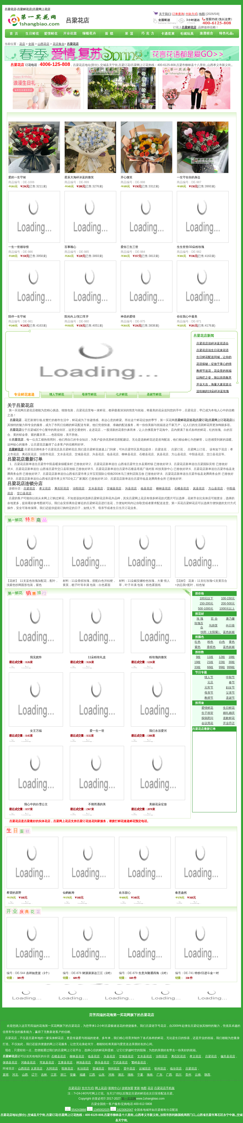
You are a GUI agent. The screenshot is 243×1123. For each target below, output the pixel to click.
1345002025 (98, 1110)
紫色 (198, 647)
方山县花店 (215, 488)
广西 (169, 1074)
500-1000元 (205, 608)
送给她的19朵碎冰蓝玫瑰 (212, 391)
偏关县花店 (228, 1056)
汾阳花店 (79, 488)
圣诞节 (230, 697)
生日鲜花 (33, 33)
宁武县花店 (120, 1062)
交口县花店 (24, 493)
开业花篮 (185, 33)
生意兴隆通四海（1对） (153, 973)
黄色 (232, 642)
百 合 (214, 618)
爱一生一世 (97, 730)
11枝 (210, 657)
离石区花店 (61, 488)
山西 (25, 1074)
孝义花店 (45, 488)
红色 (198, 642)
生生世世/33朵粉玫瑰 (190, 247)
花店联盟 (223, 33)
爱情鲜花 (52, 33)
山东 (102, 1074)
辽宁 (34, 1074)
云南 (198, 1074)
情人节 (208, 677)
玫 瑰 (200, 618)
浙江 (63, 1074)
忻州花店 (160, 1068)
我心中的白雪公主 (36, 804)
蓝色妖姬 (229, 632)
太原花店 (36, 1068)
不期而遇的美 (97, 804)
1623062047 (121, 1110)
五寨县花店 (65, 1062)
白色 (222, 642)
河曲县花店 (28, 1062)
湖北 (121, 1074)
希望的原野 (14, 892)
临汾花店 (176, 1068)
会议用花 (207, 723)
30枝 (232, 662)
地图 (202, 14)
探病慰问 (207, 718)
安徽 (73, 1074)
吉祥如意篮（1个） (38, 973)
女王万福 (36, 730)
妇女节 (230, 687)
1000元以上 (227, 608)
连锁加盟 (127, 1088)
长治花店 (83, 1068)
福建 (82, 1074)
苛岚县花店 (47, 1062)
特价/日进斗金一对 (207, 973)
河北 (15, 1074)
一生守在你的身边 (188, 177)
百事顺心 (70, 247)
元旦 (210, 682)
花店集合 (58, 44)
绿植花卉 (90, 33)
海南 (150, 1074)
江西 (92, 1074)
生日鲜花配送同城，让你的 (214, 357)
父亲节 (230, 692)
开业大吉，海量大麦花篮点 (214, 384)
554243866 (75, 1110)
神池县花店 (83, 1062)
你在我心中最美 (187, 316)
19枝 (197, 662)
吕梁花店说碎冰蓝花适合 (212, 343)
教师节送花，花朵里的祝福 (214, 370)
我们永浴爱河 (158, 730)
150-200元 (206, 603)
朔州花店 (114, 1068)
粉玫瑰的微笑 (158, 657)
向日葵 (230, 625)
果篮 (128, 33)
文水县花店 (95, 488)
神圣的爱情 (128, 316)
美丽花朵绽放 (158, 804)
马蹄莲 (213, 625)
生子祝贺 (207, 713)
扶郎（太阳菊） (211, 632)
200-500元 (228, 603)
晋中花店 (129, 1068)
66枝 (210, 667)
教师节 (208, 697)
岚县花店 (199, 488)
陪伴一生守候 (17, 316)
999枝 (231, 667)
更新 (137, 1088)
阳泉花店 (67, 1068)
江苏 (54, 1074)
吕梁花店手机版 (164, 1088)
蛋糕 (109, 33)
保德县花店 (10, 1062)
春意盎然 (181, 892)
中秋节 (230, 677)
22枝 (222, 662)
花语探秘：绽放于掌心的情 (214, 364)
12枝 (222, 657)
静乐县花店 (102, 1062)
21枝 (210, 662)
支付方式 (87, 1088)
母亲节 (208, 692)
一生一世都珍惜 (18, 247)
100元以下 (206, 598)
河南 (111, 1074)
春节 (232, 682)
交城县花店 (114, 488)
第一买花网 (128, 1098)
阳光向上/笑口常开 (76, 316)
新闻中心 (114, 1088)
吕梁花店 (29, 488)
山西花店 (43, 44)
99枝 (222, 667)
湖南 (130, 1074)
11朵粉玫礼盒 (97, 657)
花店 (22, 44)
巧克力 (147, 33)
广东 (159, 1074)
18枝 (232, 657)
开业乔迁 (229, 723)
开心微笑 (126, 177)
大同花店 (52, 1068)
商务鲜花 (71, 33)
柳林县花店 (163, 488)
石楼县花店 (181, 488)
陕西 (207, 1074)
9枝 (198, 657)
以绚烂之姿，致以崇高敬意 (214, 377)
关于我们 (165, 14)
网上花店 (101, 1088)
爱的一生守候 (17, 177)
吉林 (44, 1074)
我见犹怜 (36, 657)
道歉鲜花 (229, 718)
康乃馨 (230, 618)
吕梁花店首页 (14, 33)
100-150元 (228, 598)
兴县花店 (131, 488)
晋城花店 (98, 1068)
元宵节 (208, 687)
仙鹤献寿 (68, 892)
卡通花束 (166, 33)
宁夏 (140, 1074)
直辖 (6, 1074)
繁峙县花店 (138, 1062)
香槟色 (211, 647)
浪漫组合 (204, 33)
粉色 (210, 642)
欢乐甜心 (125, 892)
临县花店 (146, 488)
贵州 (188, 1074)
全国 (31, 44)
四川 (178, 1074)
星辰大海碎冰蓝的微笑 (79, 177)
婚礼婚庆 (229, 713)
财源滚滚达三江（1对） (97, 973)
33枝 (197, 667)
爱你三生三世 (129, 247)
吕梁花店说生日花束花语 (212, 350)
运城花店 (145, 1068)
